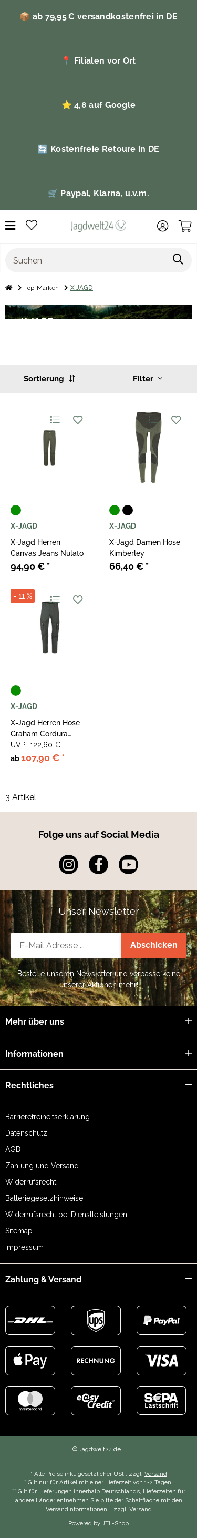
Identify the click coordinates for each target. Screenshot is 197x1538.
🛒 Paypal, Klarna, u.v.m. (98, 193)
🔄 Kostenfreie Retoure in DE (98, 149)
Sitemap (19, 1231)
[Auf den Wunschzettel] (77, 419)
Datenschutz (26, 1133)
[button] (162, 226)
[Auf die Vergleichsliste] (54, 419)
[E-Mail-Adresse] (66, 945)
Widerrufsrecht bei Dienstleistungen (66, 1214)
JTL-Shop (115, 1523)
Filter (147, 378)
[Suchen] (85, 260)
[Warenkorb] (185, 226)
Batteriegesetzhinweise (44, 1198)
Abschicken (154, 945)
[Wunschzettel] (31, 225)
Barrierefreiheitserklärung (47, 1116)
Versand (155, 1474)
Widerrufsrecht (30, 1182)
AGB (12, 1149)
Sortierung (49, 378)
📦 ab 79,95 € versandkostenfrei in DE (98, 17)
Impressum (24, 1247)
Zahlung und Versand (42, 1165)
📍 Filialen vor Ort (98, 61)
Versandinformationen (76, 1509)
